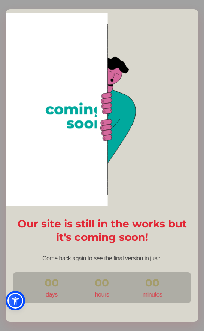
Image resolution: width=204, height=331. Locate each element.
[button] (15, 301)
